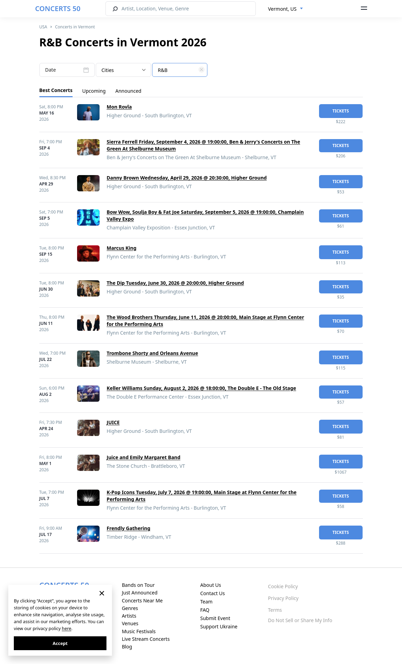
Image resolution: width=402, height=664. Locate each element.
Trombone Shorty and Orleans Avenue (152, 353)
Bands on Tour (138, 585)
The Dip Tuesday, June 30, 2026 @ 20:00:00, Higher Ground (175, 283)
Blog (127, 646)
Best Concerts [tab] (56, 90)
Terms (275, 610)
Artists (129, 615)
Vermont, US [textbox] (282, 9)
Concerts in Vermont (75, 27)
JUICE (113, 422)
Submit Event (215, 618)
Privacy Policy (283, 598)
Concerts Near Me (142, 600)
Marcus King (122, 248)
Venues (130, 623)
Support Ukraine (218, 626)
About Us (210, 585)
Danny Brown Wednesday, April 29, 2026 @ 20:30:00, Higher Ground (187, 177)
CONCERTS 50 (58, 8)
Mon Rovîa (119, 106)
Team (206, 601)
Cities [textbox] (108, 70)
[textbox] (179, 70)
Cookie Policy (283, 586)
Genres (130, 608)
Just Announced (139, 592)
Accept (60, 643)
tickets (341, 111)
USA (43, 27)
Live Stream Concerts (145, 639)
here (66, 628)
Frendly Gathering (128, 528)
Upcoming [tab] (94, 91)
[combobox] (286, 9)
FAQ (204, 610)
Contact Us (212, 593)
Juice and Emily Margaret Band (143, 457)
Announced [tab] (128, 91)
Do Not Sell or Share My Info (300, 620)
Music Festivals (139, 631)
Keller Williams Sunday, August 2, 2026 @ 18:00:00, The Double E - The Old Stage (201, 388)
